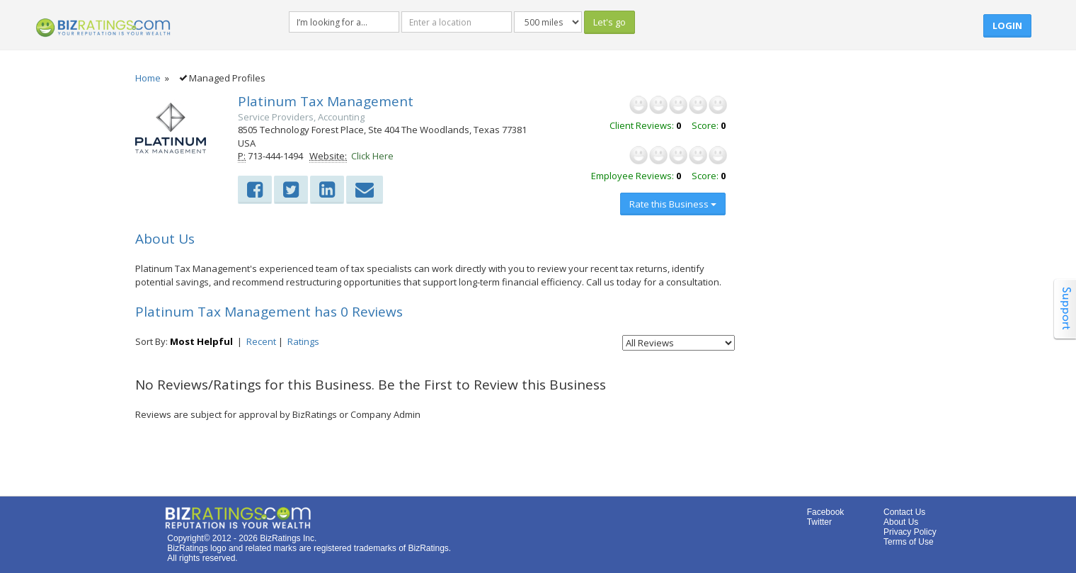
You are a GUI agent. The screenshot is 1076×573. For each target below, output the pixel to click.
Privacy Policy (910, 532)
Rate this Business (672, 204)
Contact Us (904, 512)
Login (1007, 25)
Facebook (826, 512)
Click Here (372, 155)
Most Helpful (201, 341)
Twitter (819, 522)
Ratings (303, 341)
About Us (900, 522)
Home (148, 78)
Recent (261, 341)
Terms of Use (908, 542)
